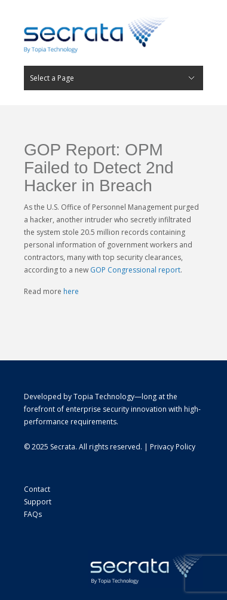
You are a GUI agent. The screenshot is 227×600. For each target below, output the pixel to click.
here (71, 291)
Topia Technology (103, 396)
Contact (37, 489)
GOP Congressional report (135, 270)
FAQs (33, 514)
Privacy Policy (172, 447)
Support (37, 502)
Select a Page (52, 78)
